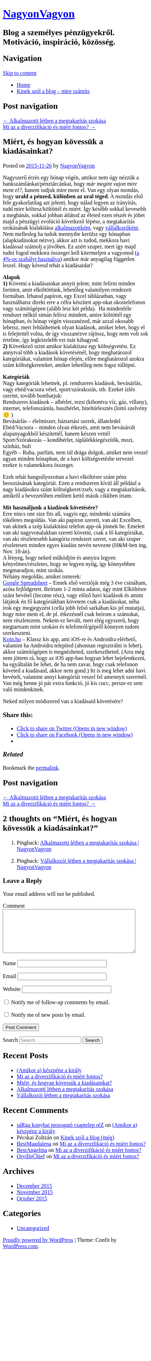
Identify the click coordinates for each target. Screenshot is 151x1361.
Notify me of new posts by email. (48, 1023)
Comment (14, 906)
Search (10, 1048)
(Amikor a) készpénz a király (49, 1079)
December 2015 (34, 1194)
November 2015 (35, 1201)
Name (9, 972)
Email (9, 984)
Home (23, 85)
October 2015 (32, 1207)
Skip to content (20, 73)
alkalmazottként (72, 228)
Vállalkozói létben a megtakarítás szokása (63, 1104)
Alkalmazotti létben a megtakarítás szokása (54, 121)
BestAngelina (32, 1158)
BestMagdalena (34, 1152)
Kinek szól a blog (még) (87, 1146)
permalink (47, 768)
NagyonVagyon (39, 13)
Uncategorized (33, 1236)
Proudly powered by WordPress (38, 1248)
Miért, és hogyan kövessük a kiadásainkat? (64, 1091)
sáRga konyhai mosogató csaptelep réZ (60, 1133)
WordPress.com (20, 1255)
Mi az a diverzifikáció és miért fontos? (49, 127)
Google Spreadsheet (25, 583)
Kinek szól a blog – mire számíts (53, 91)
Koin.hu (12, 639)
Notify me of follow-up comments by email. (60, 1011)
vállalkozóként (121, 228)
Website (12, 997)
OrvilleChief (31, 1165)
